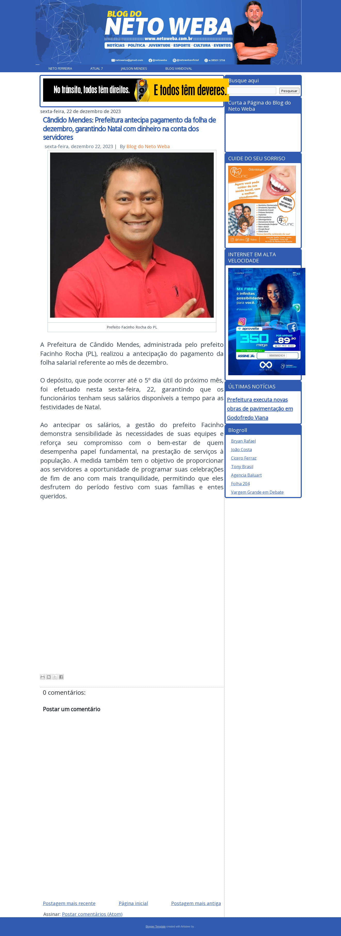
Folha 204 (240, 483)
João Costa (241, 449)
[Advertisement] (131, 859)
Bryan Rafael (243, 441)
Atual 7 (96, 68)
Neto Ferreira (60, 68)
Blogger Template (156, 926)
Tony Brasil (242, 466)
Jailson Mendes (134, 68)
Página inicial (133, 903)
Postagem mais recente (69, 903)
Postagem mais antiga (196, 903)
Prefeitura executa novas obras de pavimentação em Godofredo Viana (260, 408)
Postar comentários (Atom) (92, 914)
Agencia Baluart (246, 475)
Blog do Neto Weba (148, 146)
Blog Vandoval (178, 68)
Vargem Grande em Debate (257, 492)
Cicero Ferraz (244, 458)
